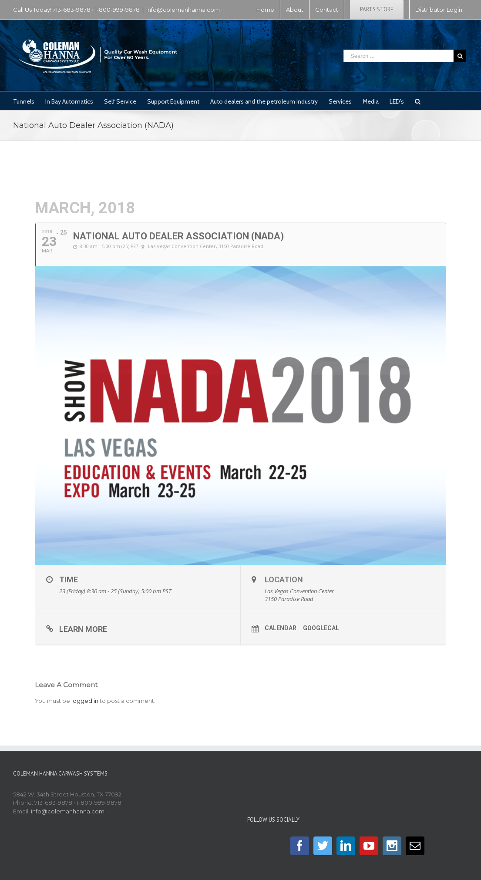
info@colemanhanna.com (183, 9)
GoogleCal (321, 628)
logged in (84, 700)
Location (284, 579)
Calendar (280, 628)
